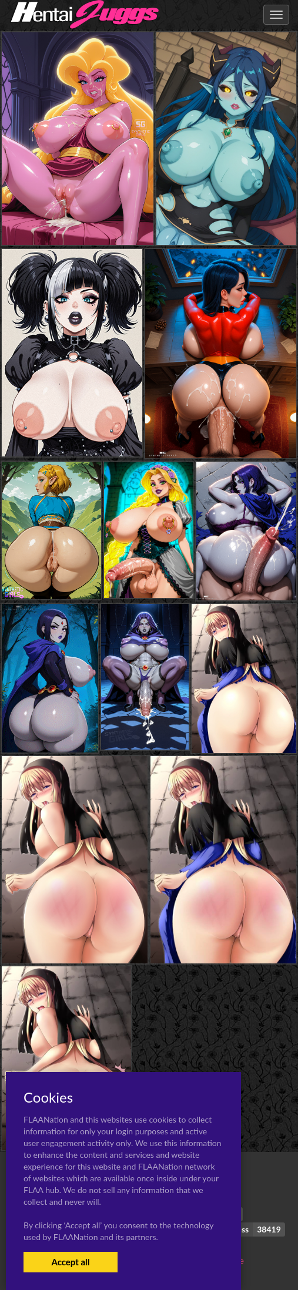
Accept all (70, 1262)
